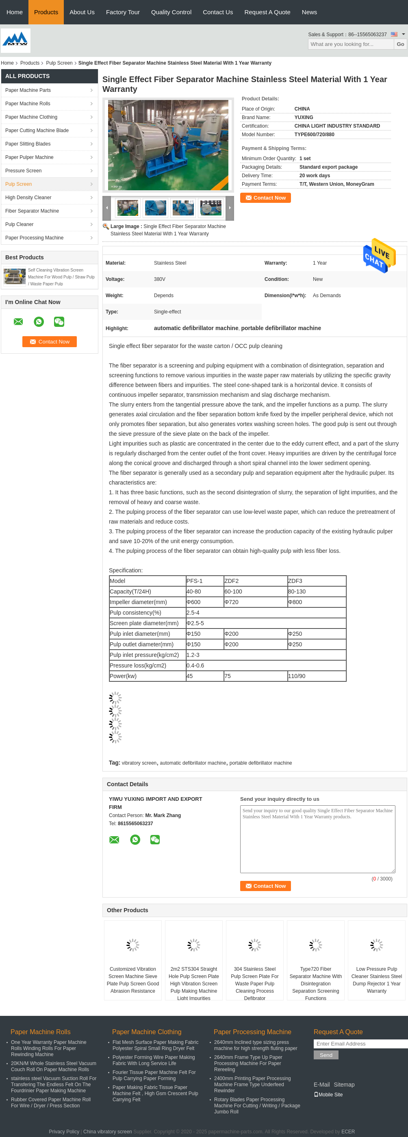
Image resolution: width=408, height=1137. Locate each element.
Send (326, 1055)
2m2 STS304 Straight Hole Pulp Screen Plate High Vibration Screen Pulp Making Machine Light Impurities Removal (194, 987)
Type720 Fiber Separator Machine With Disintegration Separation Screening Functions (316, 983)
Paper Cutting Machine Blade (37, 130)
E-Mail (322, 1084)
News (309, 12)
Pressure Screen (23, 171)
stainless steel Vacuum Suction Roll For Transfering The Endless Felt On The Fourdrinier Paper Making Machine (54, 1085)
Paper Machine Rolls (27, 104)
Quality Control (171, 12)
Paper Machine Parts (28, 90)
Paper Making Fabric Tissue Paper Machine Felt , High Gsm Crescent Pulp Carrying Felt (155, 1093)
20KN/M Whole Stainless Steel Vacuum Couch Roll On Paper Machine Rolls (53, 1066)
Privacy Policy (64, 1132)
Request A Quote (267, 12)
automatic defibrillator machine (193, 763)
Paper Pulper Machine (29, 157)
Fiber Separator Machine (32, 211)
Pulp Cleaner (19, 224)
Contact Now (270, 198)
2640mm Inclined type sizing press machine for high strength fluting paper (255, 1045)
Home (15, 12)
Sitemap (344, 1084)
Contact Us (218, 12)
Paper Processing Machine (34, 238)
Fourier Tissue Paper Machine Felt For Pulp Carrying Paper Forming (154, 1075)
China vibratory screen (107, 1132)
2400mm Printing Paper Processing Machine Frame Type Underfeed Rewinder (252, 1085)
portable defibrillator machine (261, 763)
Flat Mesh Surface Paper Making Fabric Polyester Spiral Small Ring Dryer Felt (155, 1045)
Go (400, 44)
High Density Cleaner (28, 197)
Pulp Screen (59, 63)
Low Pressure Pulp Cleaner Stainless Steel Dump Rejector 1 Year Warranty (377, 980)
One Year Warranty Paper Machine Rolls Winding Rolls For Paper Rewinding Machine (49, 1048)
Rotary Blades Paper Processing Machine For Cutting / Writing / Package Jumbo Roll (257, 1106)
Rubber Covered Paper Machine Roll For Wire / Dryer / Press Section (51, 1103)
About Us (82, 12)
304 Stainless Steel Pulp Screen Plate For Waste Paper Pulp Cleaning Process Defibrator (254, 983)
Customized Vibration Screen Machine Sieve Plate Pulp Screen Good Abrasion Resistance (133, 980)
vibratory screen (139, 763)
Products (46, 12)
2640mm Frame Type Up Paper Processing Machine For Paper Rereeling (248, 1063)
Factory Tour (123, 12)
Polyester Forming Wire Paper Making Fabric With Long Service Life (154, 1060)
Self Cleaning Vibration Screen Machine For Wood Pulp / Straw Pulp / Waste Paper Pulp (61, 277)
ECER (348, 1132)
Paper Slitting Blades (27, 144)
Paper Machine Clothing (31, 117)
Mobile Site (328, 1095)
